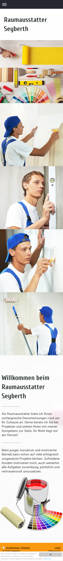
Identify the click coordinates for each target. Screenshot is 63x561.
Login (58, 547)
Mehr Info (47, 559)
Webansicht (54, 551)
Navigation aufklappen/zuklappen (31, 4)
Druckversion (11, 547)
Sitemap (25, 547)
